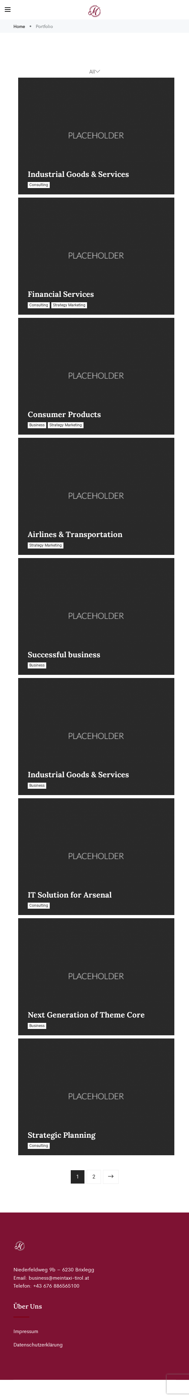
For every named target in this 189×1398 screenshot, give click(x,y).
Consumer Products (64, 414)
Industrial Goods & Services (78, 174)
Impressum (25, 1331)
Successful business (64, 655)
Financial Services (61, 294)
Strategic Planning (61, 1135)
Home (19, 26)
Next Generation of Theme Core (86, 1015)
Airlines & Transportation (75, 534)
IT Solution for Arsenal (70, 895)
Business (37, 425)
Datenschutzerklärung (38, 1344)
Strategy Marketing (69, 305)
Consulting (38, 185)
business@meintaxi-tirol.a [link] (58, 1277)
